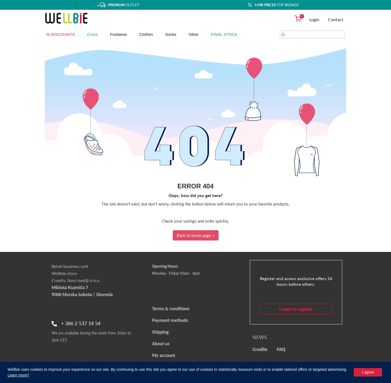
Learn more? (18, 375)
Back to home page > (196, 235)
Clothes (146, 34)
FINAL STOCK (224, 34)
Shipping (160, 331)
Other (193, 34)
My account (163, 355)
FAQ (281, 349)
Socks (170, 34)
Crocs (92, 34)
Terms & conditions (171, 308)
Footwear (118, 34)
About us (160, 343)
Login (314, 19)
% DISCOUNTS (60, 34)
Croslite (260, 349)
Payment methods (170, 320)
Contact (335, 19)
